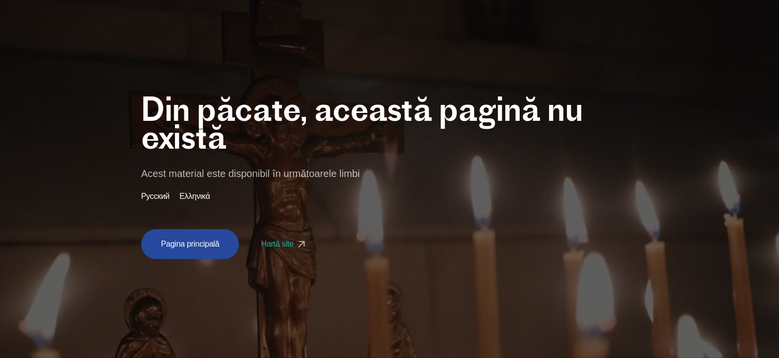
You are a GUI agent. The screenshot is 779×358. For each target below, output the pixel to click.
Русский (155, 196)
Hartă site (284, 244)
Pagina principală (190, 244)
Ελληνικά (194, 196)
